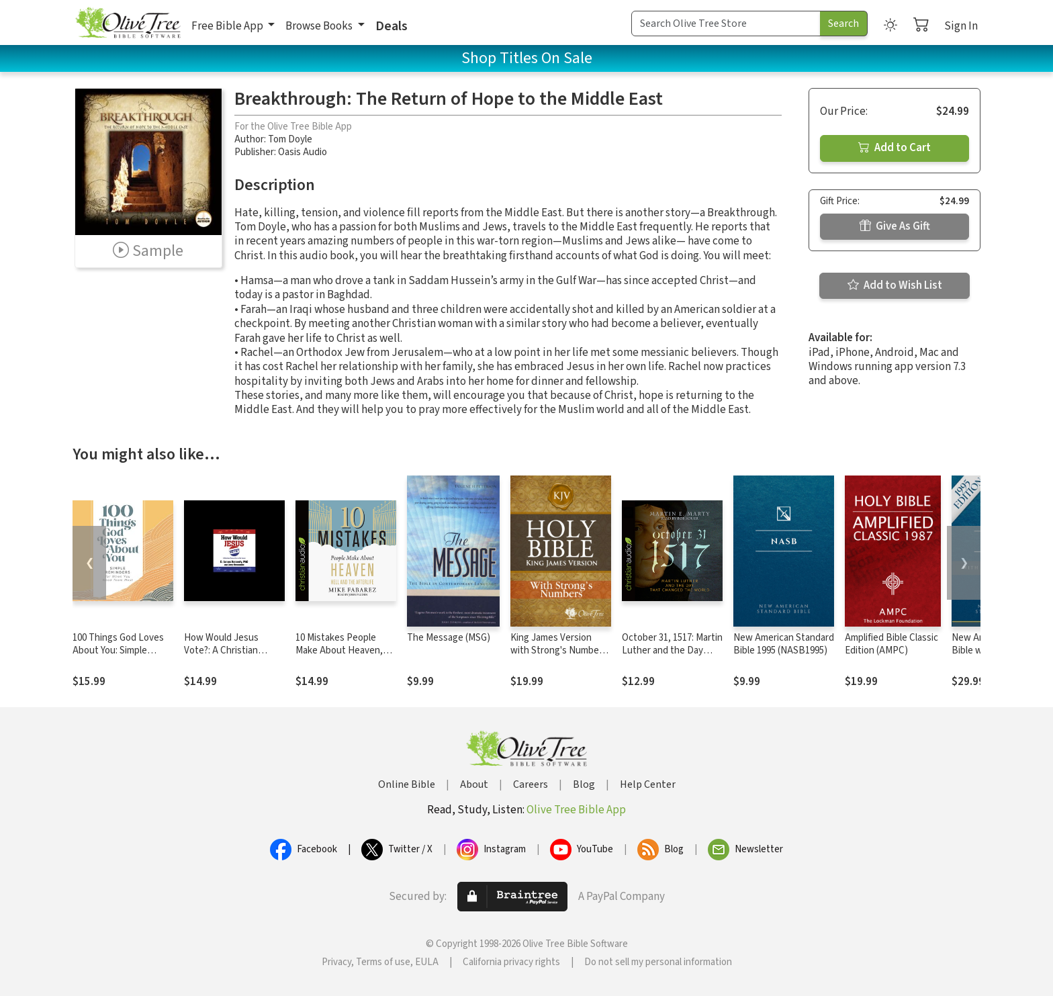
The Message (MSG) (448, 638)
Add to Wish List (895, 285)
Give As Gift (895, 226)
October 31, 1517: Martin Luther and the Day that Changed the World (672, 650)
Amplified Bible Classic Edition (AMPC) (891, 644)
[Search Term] (726, 23)
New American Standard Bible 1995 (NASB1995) (783, 644)
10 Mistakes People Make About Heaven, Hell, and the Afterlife (339, 650)
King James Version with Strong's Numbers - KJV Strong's (558, 650)
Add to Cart (894, 148)
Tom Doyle (290, 139)
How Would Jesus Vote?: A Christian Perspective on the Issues (224, 657)
